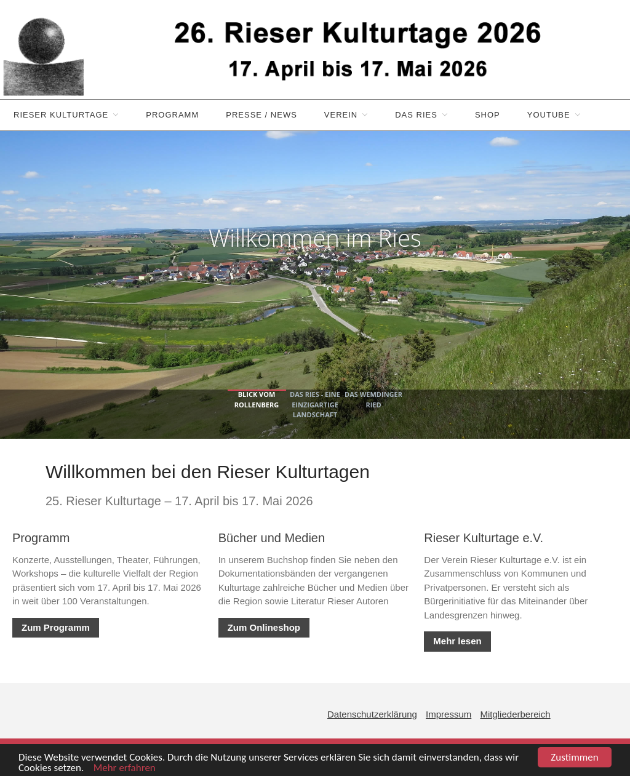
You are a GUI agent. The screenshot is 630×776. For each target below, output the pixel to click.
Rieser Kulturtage (61, 114)
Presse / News (261, 114)
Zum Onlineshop (264, 627)
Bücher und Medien (271, 538)
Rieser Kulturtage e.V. (483, 538)
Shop (487, 114)
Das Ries (416, 114)
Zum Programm (56, 627)
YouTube (548, 114)
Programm (172, 114)
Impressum (448, 714)
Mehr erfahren (121, 768)
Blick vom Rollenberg (256, 399)
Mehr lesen (457, 641)
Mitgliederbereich (515, 714)
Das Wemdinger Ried (373, 399)
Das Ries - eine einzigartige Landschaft (315, 404)
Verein (340, 114)
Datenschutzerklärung (372, 714)
